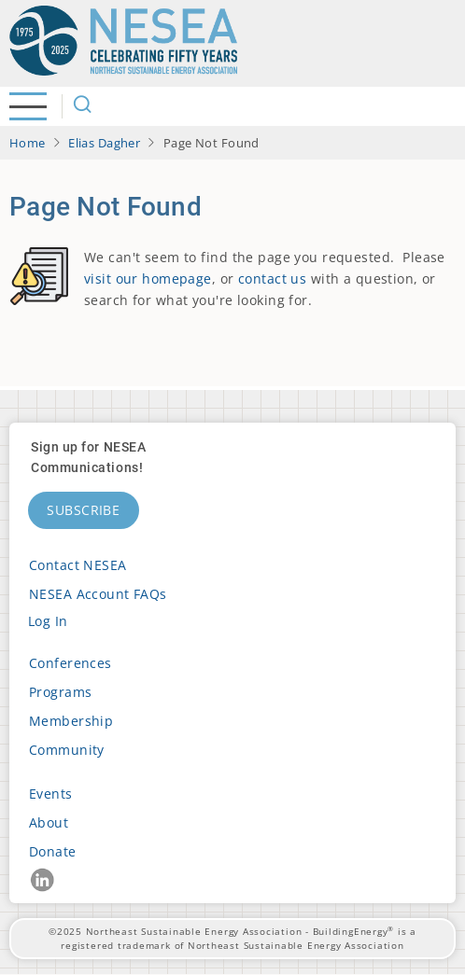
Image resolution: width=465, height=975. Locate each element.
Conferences (70, 663)
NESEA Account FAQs (98, 594)
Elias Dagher (104, 142)
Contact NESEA (78, 565)
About (48, 822)
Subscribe (83, 510)
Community (67, 750)
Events (51, 793)
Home (27, 142)
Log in (48, 621)
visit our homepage (148, 278)
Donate (53, 851)
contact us (272, 278)
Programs (60, 692)
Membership (71, 721)
